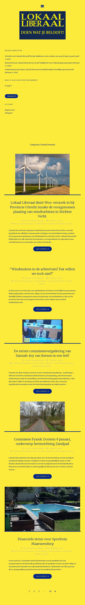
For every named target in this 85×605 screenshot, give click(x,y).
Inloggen (8, 113)
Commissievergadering (21, 363)
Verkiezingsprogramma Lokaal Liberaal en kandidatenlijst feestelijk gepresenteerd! (39, 70)
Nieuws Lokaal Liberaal (42, 366)
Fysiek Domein (41, 224)
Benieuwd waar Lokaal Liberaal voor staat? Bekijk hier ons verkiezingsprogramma (38, 63)
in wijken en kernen (56, 224)
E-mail (8, 86)
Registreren (10, 110)
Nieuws (69, 224)
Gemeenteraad (54, 551)
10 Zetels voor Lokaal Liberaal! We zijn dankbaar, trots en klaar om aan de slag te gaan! (40, 56)
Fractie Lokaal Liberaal (23, 224)
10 (50, 591)
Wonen (42, 284)
